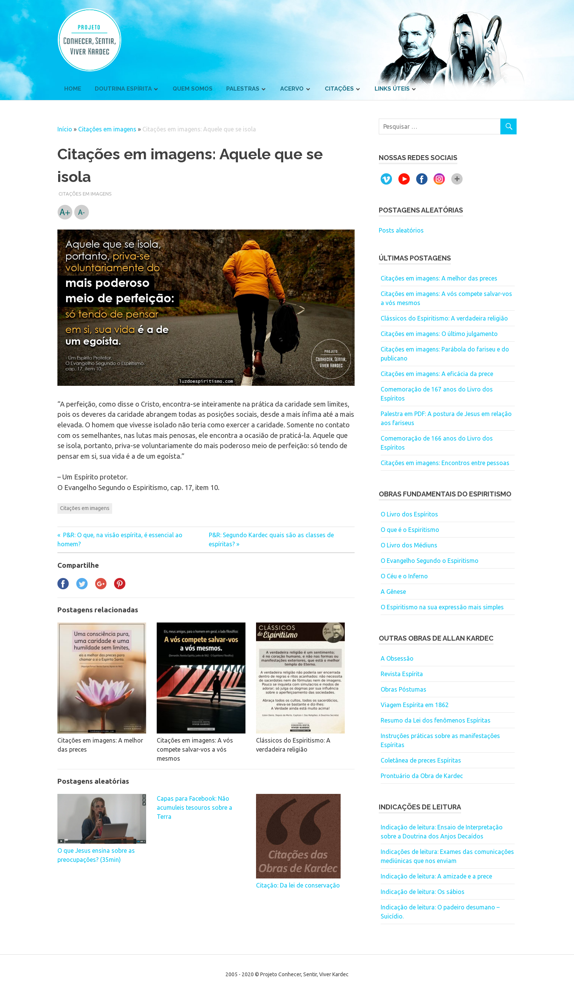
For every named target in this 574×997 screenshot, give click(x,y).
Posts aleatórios (401, 230)
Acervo (292, 88)
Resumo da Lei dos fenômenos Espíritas (436, 720)
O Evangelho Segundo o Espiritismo (429, 560)
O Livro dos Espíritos (409, 514)
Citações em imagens (107, 129)
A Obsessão (397, 658)
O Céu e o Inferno (404, 576)
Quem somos (193, 88)
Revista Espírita (402, 673)
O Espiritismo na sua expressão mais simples (442, 607)
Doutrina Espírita (123, 88)
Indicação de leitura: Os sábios (422, 891)
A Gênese (393, 591)
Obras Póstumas (403, 689)
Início (64, 129)
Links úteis (392, 88)
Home (72, 88)
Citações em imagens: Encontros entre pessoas (445, 462)
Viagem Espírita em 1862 (415, 704)
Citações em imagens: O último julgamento (439, 333)
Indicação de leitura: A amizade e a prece (436, 876)
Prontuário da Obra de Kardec (422, 775)
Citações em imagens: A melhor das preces (439, 278)
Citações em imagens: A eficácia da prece (437, 373)
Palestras (242, 88)
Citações (339, 88)
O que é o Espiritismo (410, 529)
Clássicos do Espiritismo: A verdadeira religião (444, 318)
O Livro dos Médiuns (409, 545)
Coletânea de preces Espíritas (421, 760)
